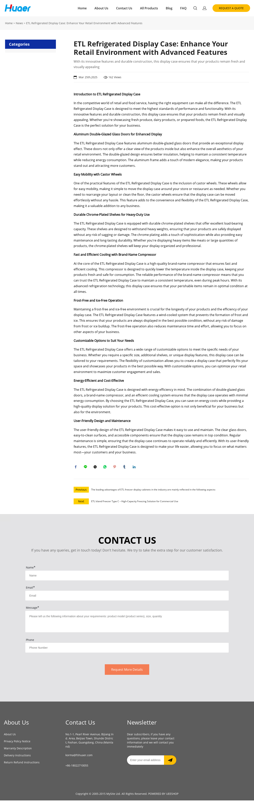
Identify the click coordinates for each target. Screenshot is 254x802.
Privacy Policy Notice (17, 743)
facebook (76, 468)
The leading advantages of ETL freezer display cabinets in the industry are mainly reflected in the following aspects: (153, 491)
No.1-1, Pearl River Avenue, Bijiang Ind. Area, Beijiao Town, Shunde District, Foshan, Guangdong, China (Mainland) (89, 742)
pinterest (115, 468)
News (19, 23)
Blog (169, 8)
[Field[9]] (126, 597)
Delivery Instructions (17, 757)
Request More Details (127, 671)
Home (82, 8)
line (86, 468)
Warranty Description (18, 750)
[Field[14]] (126, 649)
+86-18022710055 (76, 767)
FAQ (183, 8)
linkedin (135, 468)
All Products (149, 8)
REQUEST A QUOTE (231, 8)
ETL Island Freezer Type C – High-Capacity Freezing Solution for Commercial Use (134, 502)
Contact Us (124, 8)
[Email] (145, 761)
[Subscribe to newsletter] (170, 761)
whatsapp (106, 468)
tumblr (125, 468)
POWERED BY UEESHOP (163, 795)
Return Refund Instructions (22, 764)
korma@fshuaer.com (79, 757)
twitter (96, 468)
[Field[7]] (126, 577)
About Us (101, 8)
